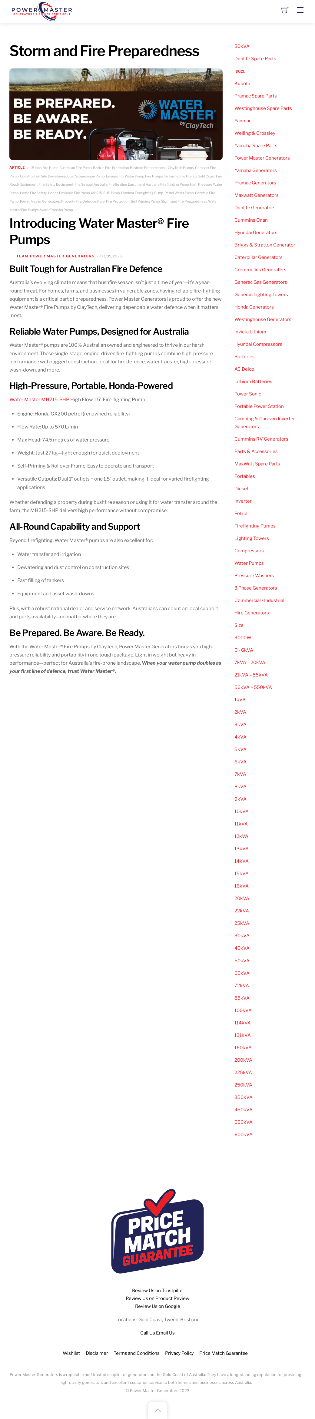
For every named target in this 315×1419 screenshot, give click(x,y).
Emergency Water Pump (125, 176)
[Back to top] (157, 1410)
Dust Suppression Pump (86, 176)
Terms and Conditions (137, 1353)
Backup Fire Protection (111, 168)
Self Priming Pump (145, 201)
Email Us (165, 1333)
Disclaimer (97, 1353)
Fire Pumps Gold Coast (197, 176)
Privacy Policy (179, 1353)
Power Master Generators (40, 201)
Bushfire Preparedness (148, 168)
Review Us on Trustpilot (157, 1290)
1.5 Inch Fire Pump (44, 168)
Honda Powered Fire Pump (69, 193)
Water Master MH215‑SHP (39, 399)
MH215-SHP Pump (105, 193)
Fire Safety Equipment (55, 184)
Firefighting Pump (174, 184)
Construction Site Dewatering (43, 176)
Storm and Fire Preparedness (184, 201)
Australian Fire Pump (75, 168)
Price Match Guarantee (223, 1353)
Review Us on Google (157, 1306)
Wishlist (71, 1353)
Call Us (147, 1333)
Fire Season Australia (91, 184)
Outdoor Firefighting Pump (142, 193)
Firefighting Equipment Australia (133, 184)
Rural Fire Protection (113, 201)
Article (17, 168)
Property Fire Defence (78, 201)
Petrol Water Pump (179, 193)
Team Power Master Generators (55, 256)
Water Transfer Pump (56, 210)
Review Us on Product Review (157, 1298)
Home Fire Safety (33, 193)
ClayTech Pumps (181, 168)
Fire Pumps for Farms (161, 176)
